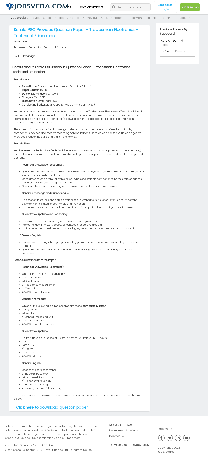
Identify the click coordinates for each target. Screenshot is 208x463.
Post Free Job (190, 7)
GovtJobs (86, 7)
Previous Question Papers (48, 18)
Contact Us (116, 436)
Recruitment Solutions (123, 430)
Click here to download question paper (52, 407)
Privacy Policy (140, 445)
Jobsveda (18, 18)
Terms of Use (118, 445)
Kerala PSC (169, 41)
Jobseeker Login (165, 7)
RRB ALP (166, 51)
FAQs (129, 425)
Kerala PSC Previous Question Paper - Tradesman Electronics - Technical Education (130, 18)
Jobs (67, 7)
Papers (98, 7)
